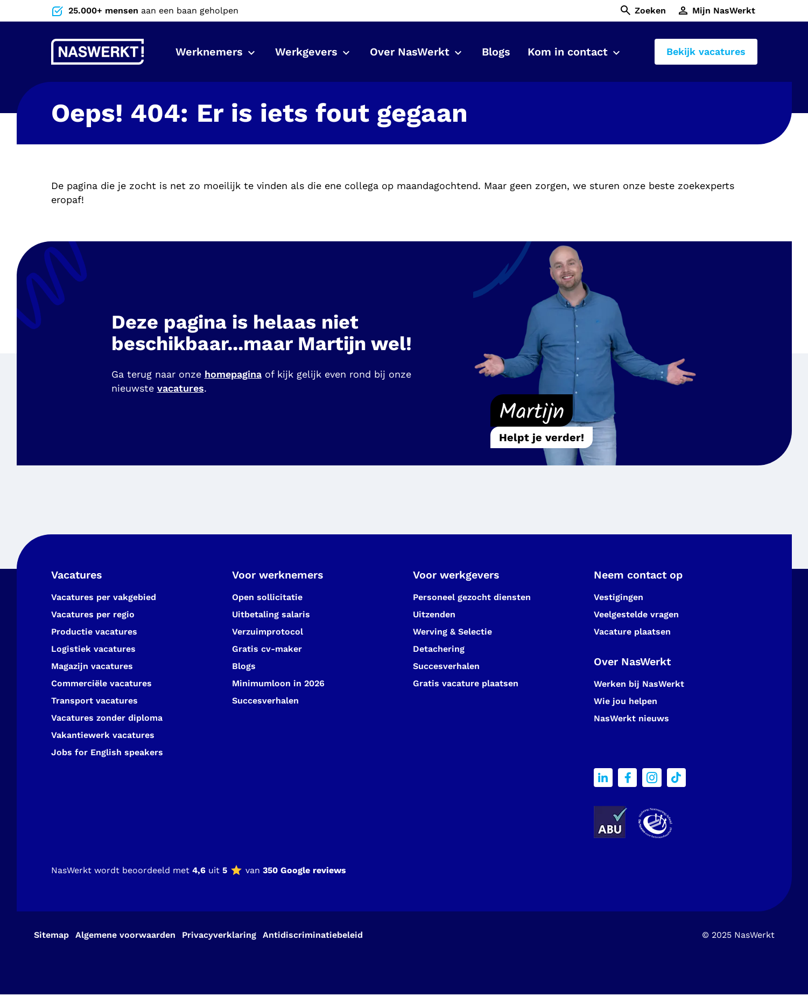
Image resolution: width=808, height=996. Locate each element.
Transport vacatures (94, 701)
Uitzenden (434, 615)
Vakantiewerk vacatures (102, 735)
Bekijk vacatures (706, 51)
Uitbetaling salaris (271, 615)
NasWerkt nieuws (631, 719)
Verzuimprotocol (267, 632)
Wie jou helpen (625, 702)
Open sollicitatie (267, 598)
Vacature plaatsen (632, 632)
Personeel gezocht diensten (472, 598)
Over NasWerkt (409, 51)
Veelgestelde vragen (636, 615)
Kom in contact (568, 51)
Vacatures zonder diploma (107, 718)
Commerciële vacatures (101, 684)
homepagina (233, 374)
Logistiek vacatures (93, 649)
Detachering (439, 649)
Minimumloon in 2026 (278, 684)
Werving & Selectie (452, 632)
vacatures (180, 388)
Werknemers (209, 51)
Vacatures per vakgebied (103, 598)
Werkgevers (306, 51)
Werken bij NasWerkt (639, 685)
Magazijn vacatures (92, 666)
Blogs (496, 51)
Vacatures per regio (93, 615)
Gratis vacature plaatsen (465, 684)
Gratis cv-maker (267, 649)
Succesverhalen (266, 701)
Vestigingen (618, 598)
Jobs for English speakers (107, 753)
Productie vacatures (94, 632)
